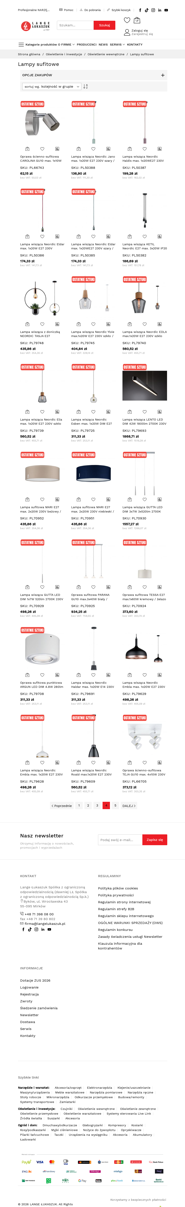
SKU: (24, 168)
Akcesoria (72, 1118)
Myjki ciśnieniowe (64, 1130)
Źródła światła (31, 1118)
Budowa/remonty (131, 1097)
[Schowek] (127, 20)
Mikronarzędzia (58, 1097)
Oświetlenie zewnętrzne (138, 1109)
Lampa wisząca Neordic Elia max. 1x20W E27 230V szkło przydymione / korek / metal (41, 424)
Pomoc (66, 10)
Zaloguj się (140, 30)
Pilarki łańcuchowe (34, 1134)
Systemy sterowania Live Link (129, 1113)
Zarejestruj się (142, 34)
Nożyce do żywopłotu (99, 1130)
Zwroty (26, 1001)
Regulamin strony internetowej (124, 902)
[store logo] (35, 26)
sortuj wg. (32, 86)
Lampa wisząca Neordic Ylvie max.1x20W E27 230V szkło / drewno (92, 336)
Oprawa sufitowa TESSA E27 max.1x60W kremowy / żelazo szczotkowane (144, 599)
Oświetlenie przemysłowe (39, 1113)
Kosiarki (137, 1125)
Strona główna (29, 54)
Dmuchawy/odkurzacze (60, 1125)
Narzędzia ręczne (140, 1092)
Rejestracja (29, 994)
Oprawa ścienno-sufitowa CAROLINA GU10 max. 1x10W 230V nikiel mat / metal (40, 161)
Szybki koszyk (118, 10)
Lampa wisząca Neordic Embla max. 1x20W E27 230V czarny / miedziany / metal (143, 687)
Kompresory (117, 1125)
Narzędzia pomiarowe (106, 1092)
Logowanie (29, 987)
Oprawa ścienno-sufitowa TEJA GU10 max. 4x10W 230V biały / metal (143, 774)
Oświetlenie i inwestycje (64, 54)
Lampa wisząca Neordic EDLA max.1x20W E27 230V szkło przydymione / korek (144, 336)
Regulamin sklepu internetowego (126, 916)
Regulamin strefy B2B (116, 909)
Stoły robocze (30, 1097)
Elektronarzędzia (99, 1087)
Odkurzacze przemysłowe (94, 1097)
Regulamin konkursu (115, 930)
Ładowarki (28, 1139)
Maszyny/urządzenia (35, 1092)
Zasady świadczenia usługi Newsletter (130, 937)
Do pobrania (90, 10)
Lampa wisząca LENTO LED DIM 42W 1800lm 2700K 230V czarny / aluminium (144, 424)
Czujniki (66, 1109)
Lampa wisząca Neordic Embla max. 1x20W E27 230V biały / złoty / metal (41, 774)
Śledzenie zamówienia (39, 1008)
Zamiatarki (68, 1102)
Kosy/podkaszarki (33, 1130)
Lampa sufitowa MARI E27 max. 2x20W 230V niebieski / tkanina (92, 511)
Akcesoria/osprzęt (68, 1087)
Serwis (25, 1029)
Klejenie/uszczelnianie (133, 1087)
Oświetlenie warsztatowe (82, 1113)
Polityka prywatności (116, 895)
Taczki (58, 1134)
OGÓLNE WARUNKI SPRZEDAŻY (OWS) (130, 923)
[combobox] (75, 25)
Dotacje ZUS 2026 (35, 980)
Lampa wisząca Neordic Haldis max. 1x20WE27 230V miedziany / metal (143, 161)
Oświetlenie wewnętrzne (106, 54)
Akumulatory (142, 1134)
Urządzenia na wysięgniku (88, 1134)
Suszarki (53, 1118)
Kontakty (27, 1036)
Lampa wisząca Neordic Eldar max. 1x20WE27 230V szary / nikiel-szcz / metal (93, 248)
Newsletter (29, 1015)
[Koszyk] (137, 20)
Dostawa (27, 1022)
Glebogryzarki (92, 1125)
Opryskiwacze (131, 1130)
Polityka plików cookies (118, 888)
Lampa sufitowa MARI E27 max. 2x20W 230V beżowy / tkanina (40, 511)
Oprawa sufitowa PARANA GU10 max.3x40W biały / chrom (90, 599)
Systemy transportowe (37, 1102)
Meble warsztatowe (69, 1092)
